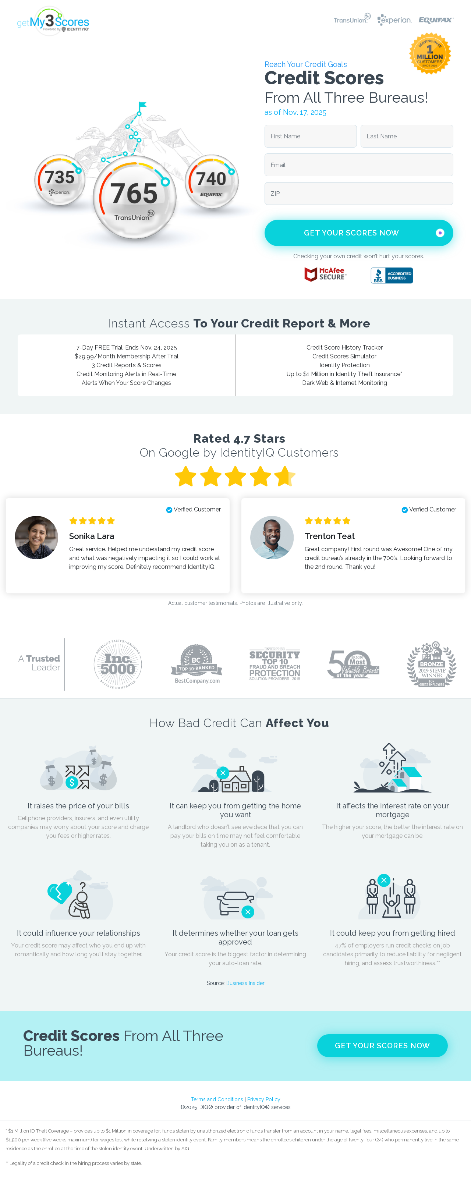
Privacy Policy (263, 1099)
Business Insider (245, 983)
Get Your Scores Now (375, 233)
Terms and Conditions (217, 1099)
